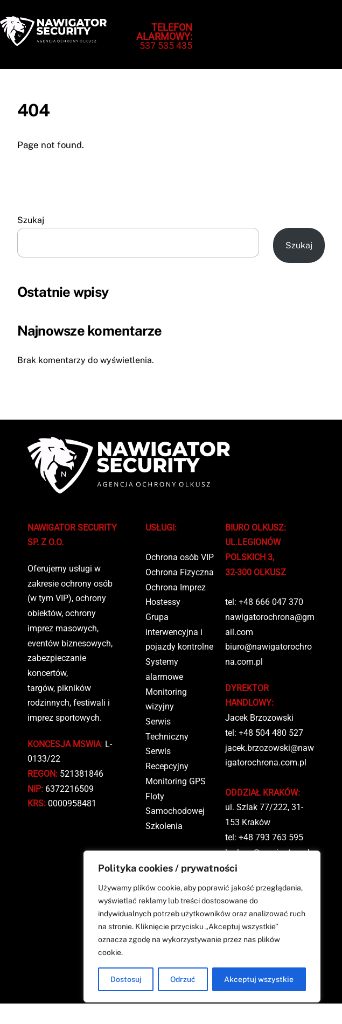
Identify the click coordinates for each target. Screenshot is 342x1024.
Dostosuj (126, 979)
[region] (201, 926)
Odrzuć (183, 979)
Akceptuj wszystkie (259, 979)
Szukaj (30, 220)
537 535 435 (164, 36)
